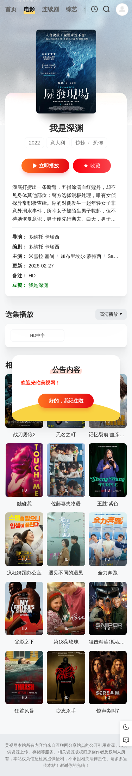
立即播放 (45, 165)
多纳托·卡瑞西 (44, 237)
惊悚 (81, 143)
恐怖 (98, 143)
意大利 (57, 143)
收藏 (91, 165)
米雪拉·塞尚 (42, 256)
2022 (34, 143)
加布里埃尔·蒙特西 (81, 256)
